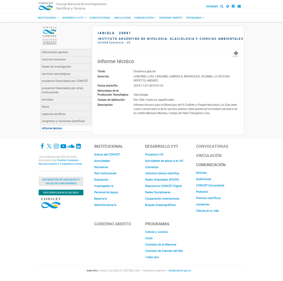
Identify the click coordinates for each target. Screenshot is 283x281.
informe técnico (52, 128)
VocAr (149, 238)
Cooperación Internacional (162, 199)
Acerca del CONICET (107, 154)
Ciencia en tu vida (207, 211)
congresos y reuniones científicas (63, 121)
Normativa (101, 167)
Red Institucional (105, 173)
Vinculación (122, 17)
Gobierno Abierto (170, 17)
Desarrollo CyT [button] (74, 17)
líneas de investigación (56, 67)
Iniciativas (202, 204)
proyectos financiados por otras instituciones (62, 90)
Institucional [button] (48, 17)
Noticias (201, 173)
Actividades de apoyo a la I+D (164, 161)
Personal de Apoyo (106, 192)
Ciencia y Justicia (156, 232)
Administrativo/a (105, 205)
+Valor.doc (152, 257)
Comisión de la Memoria (160, 244)
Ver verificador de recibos (61, 192)
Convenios (151, 167)
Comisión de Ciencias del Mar (164, 251)
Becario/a (100, 199)
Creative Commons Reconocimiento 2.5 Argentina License (60, 162)
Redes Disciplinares (157, 192)
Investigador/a (103, 186)
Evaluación (101, 180)
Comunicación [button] (145, 17)
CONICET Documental (210, 185)
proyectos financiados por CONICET (65, 81)
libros (45, 107)
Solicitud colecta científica (162, 173)
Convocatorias (100, 17)
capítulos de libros (54, 114)
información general (55, 52)
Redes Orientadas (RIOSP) (162, 180)
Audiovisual (203, 179)
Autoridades (102, 161)
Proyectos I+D (154, 154)
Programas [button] (195, 17)
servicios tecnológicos (56, 74)
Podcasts (202, 192)
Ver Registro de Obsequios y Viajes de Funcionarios (61, 181)
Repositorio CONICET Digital (163, 186)
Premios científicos (208, 198)
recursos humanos (54, 59)
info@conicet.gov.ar (179, 270)
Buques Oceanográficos (160, 205)
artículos (47, 99)
